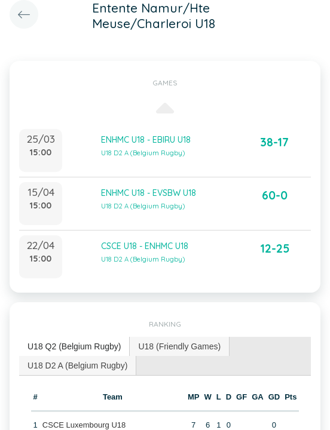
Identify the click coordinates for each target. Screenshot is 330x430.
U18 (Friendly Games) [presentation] (179, 346)
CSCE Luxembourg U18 (84, 424)
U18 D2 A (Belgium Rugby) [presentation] (77, 365)
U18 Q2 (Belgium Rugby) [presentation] (74, 346)
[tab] (74, 347)
